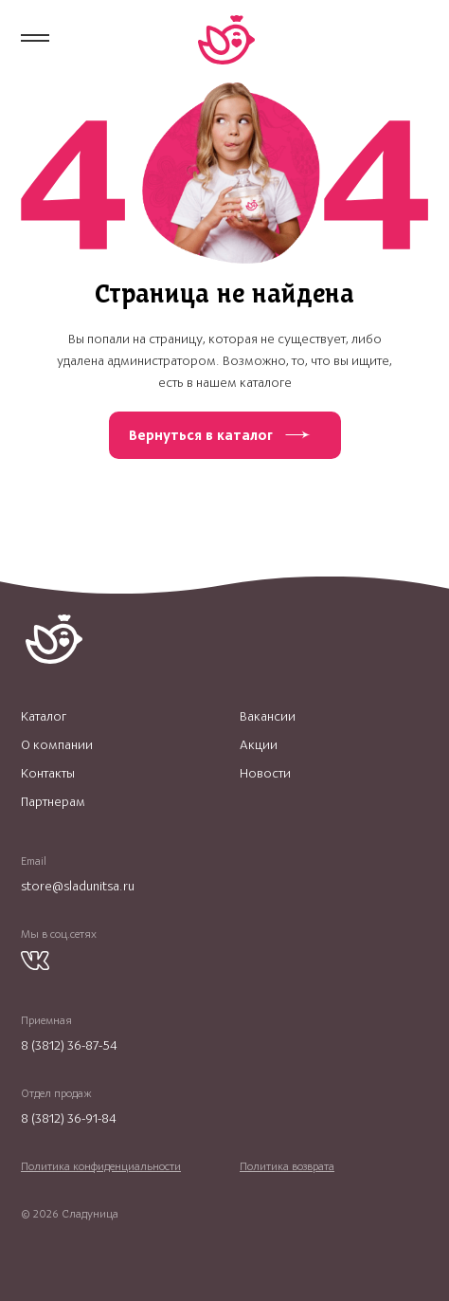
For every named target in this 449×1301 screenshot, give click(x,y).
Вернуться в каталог (201, 435)
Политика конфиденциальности (101, 1166)
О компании (57, 745)
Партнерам (53, 802)
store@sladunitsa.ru (78, 886)
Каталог (43, 716)
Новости (265, 773)
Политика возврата (287, 1166)
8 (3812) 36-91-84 (69, 1118)
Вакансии (268, 716)
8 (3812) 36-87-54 (69, 1045)
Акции (259, 745)
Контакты (48, 773)
